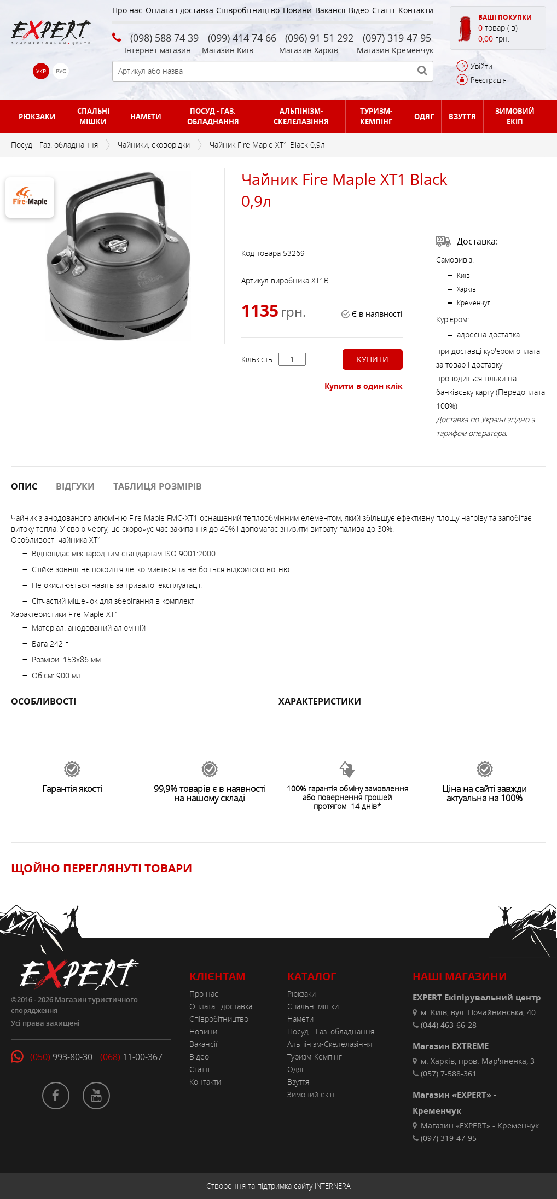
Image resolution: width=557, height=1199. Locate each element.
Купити (372, 359)
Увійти (481, 66)
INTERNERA (333, 1186)
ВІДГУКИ (75, 486)
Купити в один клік (363, 386)
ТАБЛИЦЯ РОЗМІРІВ (157, 486)
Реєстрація (489, 80)
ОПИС (24, 486)
